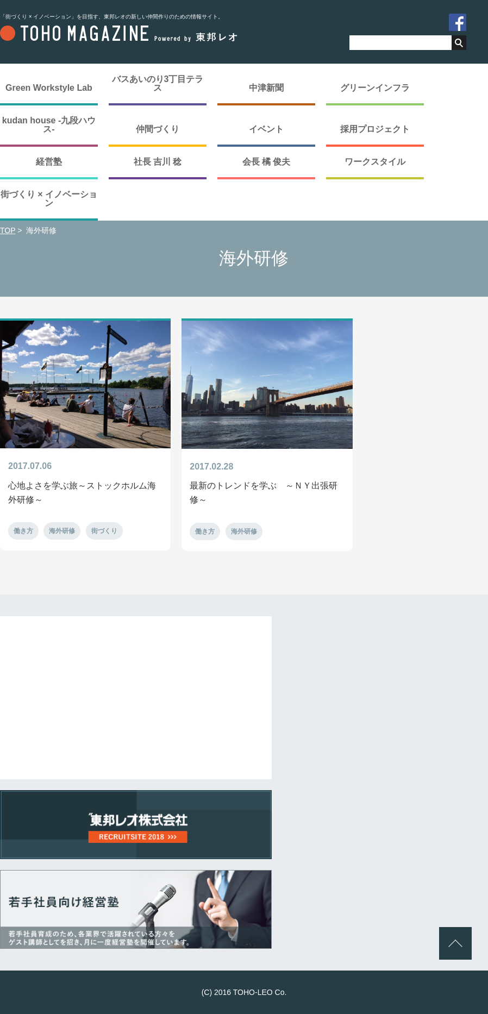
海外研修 (62, 531)
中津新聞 (266, 87)
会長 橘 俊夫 (266, 161)
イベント (266, 129)
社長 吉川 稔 (158, 161)
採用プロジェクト (375, 129)
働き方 (23, 531)
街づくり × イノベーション (49, 199)
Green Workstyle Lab (48, 87)
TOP (7, 230)
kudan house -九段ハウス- (49, 125)
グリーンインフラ (375, 87)
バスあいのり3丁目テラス (158, 83)
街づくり (104, 531)
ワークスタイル (375, 161)
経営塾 (49, 161)
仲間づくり (157, 129)
